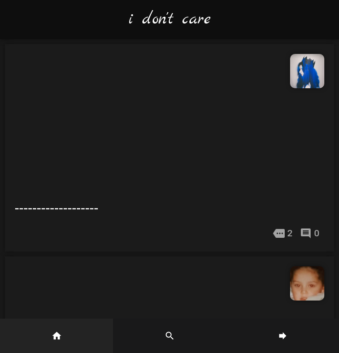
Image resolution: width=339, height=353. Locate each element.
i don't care (170, 19)
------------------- (56, 208)
